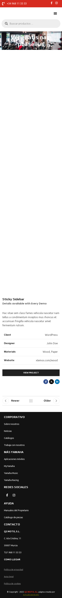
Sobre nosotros (11, 424)
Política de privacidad (13, 570)
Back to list (31, 401)
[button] (55, 13)
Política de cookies (12, 584)
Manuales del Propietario (16, 510)
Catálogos (9, 438)
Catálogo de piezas (13, 517)
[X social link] (51, 381)
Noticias (8, 431)
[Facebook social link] (45, 381)
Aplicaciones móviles (14, 459)
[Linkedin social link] (57, 381)
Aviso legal (9, 577)
